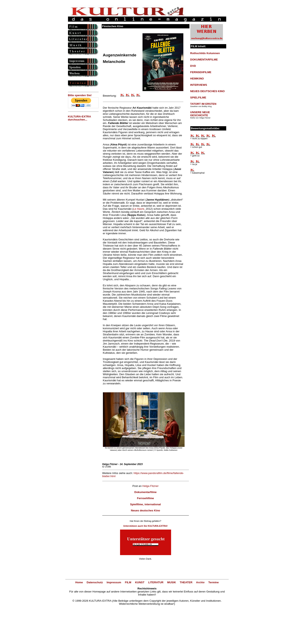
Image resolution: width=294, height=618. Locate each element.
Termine (213, 582)
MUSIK (171, 582)
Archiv (200, 582)
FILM (128, 582)
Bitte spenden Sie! (80, 95)
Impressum (114, 582)
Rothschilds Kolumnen (205, 53)
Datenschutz (95, 582)
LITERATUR (156, 582)
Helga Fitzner (150, 485)
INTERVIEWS (198, 84)
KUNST (139, 582)
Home (79, 582)
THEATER (186, 582)
